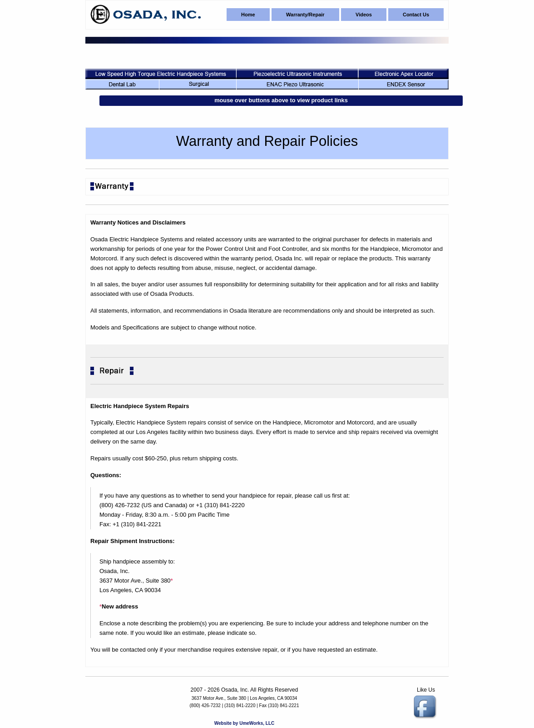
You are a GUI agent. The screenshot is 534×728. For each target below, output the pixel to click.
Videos (364, 14)
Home (248, 14)
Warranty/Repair (305, 14)
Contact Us (416, 14)
